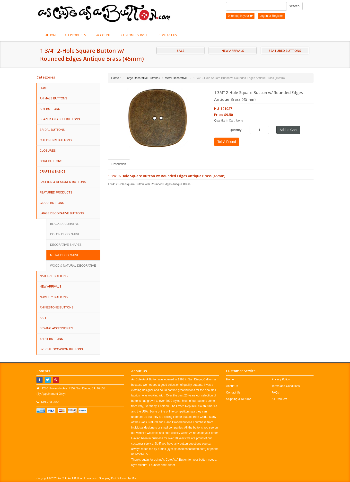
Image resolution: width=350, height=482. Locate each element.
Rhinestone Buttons (56, 307)
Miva (134, 478)
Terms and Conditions (285, 386)
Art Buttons (50, 109)
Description (119, 164)
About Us (232, 386)
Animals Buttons (53, 98)
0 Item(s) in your (240, 16)
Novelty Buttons (54, 297)
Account (105, 35)
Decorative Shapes (65, 244)
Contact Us (167, 35)
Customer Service (136, 35)
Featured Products (56, 192)
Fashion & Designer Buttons (63, 182)
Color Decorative (65, 234)
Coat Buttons (51, 161)
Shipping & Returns (238, 399)
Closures (48, 150)
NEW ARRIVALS (232, 50)
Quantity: (236, 130)
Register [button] (277, 16)
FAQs (275, 392)
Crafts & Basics (53, 171)
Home (51, 35)
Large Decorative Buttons (62, 213)
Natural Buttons (54, 276)
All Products (77, 35)
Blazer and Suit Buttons (60, 119)
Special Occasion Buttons (61, 349)
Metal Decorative (64, 255)
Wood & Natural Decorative (73, 265)
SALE (180, 50)
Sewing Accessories (56, 328)
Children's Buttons (56, 140)
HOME (44, 88)
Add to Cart (288, 130)
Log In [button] (264, 16)
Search (294, 6)
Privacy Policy (280, 379)
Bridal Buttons (52, 129)
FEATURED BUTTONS (285, 50)
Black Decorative (64, 224)
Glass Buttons (52, 203)
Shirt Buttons (51, 339)
